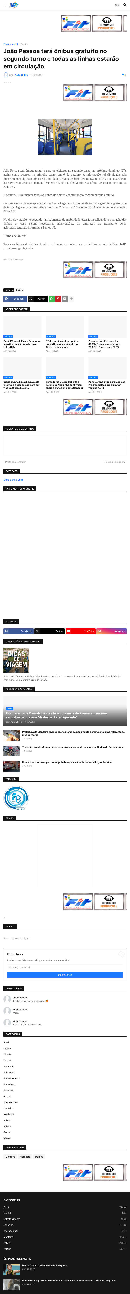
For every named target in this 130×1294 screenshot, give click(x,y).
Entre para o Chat (13, 479)
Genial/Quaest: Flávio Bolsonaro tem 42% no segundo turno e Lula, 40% (22, 344)
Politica (24, 44)
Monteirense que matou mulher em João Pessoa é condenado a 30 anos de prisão (69, 1280)
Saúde (6, 1132)
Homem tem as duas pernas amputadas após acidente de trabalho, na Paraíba (67, 762)
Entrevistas (9, 1084)
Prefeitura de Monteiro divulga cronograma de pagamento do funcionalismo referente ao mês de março (73, 733)
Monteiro (8, 1108)
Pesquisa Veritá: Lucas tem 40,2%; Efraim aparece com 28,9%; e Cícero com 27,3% (104, 344)
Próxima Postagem (114, 461)
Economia (8, 1066)
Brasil (6, 1042)
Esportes (8, 1090)
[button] (4, 5)
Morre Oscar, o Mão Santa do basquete (44, 1265)
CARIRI (7, 1048)
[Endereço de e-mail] (65, 967)
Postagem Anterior (15, 461)
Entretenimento (11, 1078)
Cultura (7, 1060)
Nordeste (8, 1114)
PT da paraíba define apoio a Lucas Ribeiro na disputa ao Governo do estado (62, 344)
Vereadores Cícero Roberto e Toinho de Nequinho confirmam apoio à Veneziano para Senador (64, 384)
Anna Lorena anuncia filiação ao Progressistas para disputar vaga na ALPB (106, 384)
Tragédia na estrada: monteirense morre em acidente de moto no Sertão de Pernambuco (73, 747)
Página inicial (10, 44)
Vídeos (7, 1138)
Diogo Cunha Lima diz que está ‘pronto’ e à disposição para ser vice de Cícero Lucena (21, 384)
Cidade (7, 1054)
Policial (7, 1120)
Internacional (10, 1102)
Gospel (7, 1096)
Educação (8, 1072)
